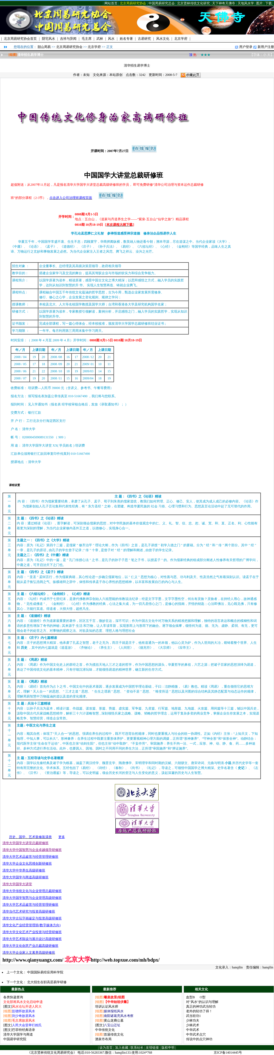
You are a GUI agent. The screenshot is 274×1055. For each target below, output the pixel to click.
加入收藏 (121, 1048)
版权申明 (168, 1048)
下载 (268, 3)
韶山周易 (44, 47)
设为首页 (106, 1048)
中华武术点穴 (196, 1034)
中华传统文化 (105, 1030)
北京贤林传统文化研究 (193, 3)
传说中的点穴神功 (199, 1039)
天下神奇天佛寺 (223, 3)
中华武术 (192, 1030)
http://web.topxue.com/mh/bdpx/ (125, 960)
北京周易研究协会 (133, 3)
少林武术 (192, 1025)
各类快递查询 (13, 997)
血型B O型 (196, 997)
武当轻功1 (193, 1016)
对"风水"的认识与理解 (202, 1002)
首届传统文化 (114, 1034)
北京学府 (94, 47)
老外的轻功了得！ (199, 1011)
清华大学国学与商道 (18, 1034)
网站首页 (111, 3)
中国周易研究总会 (162, 3)
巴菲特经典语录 (23, 1030)
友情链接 (152, 1048)
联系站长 (137, 1048)
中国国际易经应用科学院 (45, 972)
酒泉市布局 (103, 1039)
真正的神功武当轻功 (201, 1006)
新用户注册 (266, 47)
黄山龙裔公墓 (114, 1020)
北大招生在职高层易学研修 (47, 982)
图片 (259, 3)
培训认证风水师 (106, 1006)
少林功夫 (192, 1020)
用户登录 (245, 47)
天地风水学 (246, 3)
